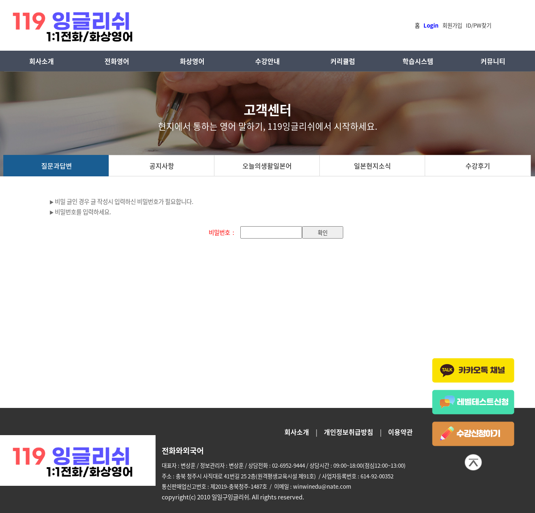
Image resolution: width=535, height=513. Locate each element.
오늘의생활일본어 (267, 166)
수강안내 (267, 61)
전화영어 (117, 61)
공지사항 (161, 166)
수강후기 (477, 166)
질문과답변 (56, 166)
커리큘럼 (342, 61)
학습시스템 (417, 61)
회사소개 (41, 61)
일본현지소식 (372, 166)
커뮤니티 (493, 61)
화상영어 (192, 61)
